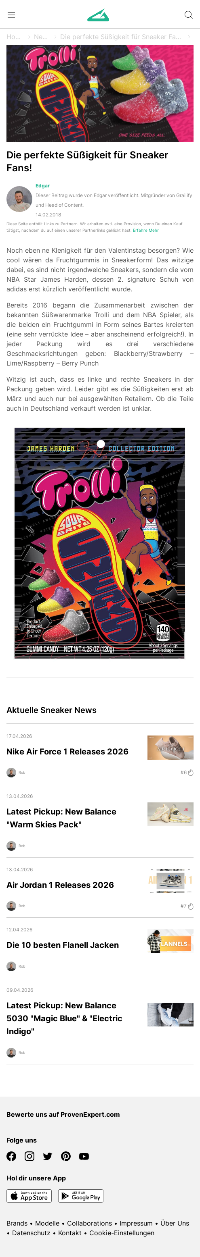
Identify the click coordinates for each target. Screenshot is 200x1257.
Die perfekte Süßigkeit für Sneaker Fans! (122, 37)
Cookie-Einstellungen (121, 1233)
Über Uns (174, 1223)
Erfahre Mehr (146, 230)
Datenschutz (31, 1233)
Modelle (47, 1223)
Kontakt (70, 1233)
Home (15, 37)
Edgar (43, 186)
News (42, 37)
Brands (16, 1223)
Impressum (136, 1223)
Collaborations (89, 1223)
